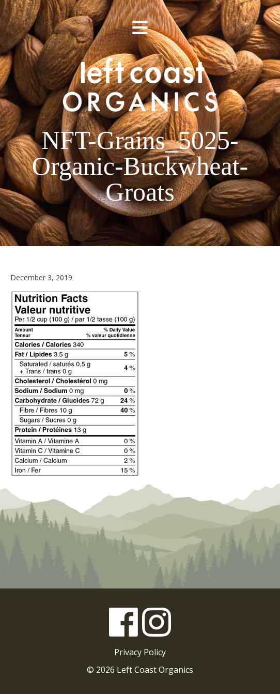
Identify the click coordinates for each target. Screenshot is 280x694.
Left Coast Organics (140, 84)
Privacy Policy (140, 652)
